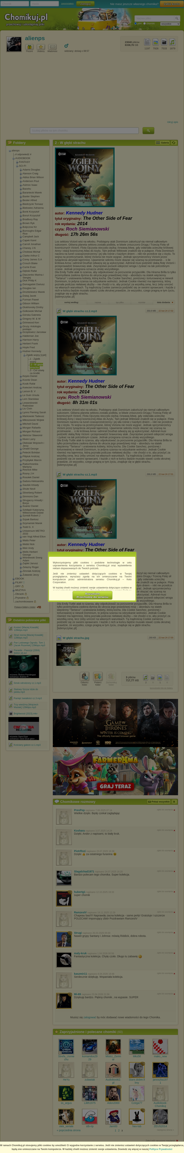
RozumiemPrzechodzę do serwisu (92, 595)
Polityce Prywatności (160, 1149)
